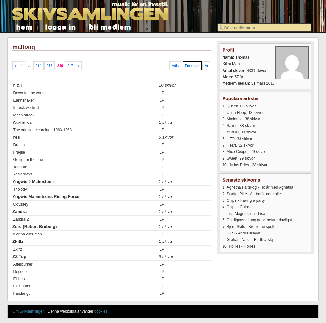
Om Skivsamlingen (28, 311)
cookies (101, 311)
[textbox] (264, 27)
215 (49, 66)
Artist (176, 66)
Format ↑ (192, 66)
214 (38, 66)
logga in (60, 26)
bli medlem (110, 26)
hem (24, 26)
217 (70, 66)
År (206, 66)
